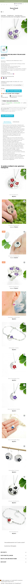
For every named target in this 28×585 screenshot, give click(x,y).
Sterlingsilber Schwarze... (14, 470)
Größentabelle (4, 97)
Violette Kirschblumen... (14, 286)
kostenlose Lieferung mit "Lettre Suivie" (14, 1)
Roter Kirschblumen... (14, 531)
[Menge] (2, 91)
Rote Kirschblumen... (14, 194)
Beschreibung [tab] (7, 121)
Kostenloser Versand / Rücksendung (16, 96)
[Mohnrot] (2, 78)
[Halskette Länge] (12, 85)
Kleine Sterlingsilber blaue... (14, 439)
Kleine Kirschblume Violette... (14, 409)
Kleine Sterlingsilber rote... (14, 378)
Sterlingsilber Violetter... (14, 348)
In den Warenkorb (13, 91)
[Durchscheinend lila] (4, 78)
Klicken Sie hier (11, 581)
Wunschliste (18, 3)
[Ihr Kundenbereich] (23, 4)
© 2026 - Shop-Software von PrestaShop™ (11, 583)
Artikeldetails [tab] (16, 121)
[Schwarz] (6, 78)
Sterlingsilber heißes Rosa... (14, 317)
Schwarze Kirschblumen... (14, 225)
